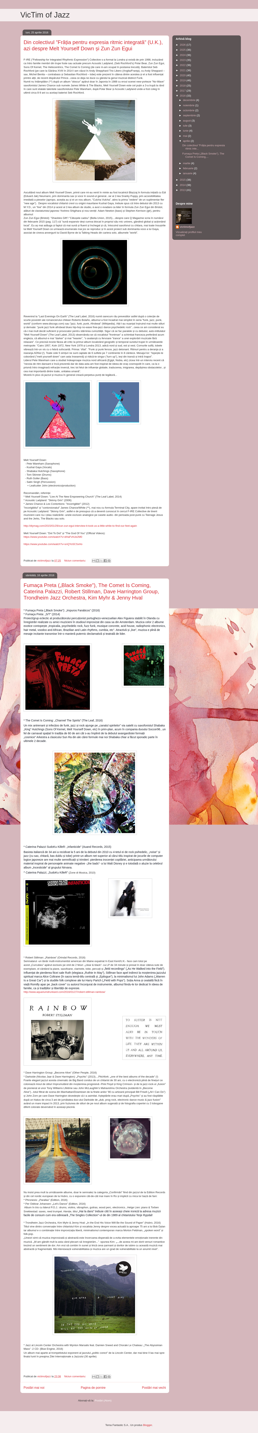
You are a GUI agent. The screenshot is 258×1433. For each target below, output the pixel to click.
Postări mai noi (34, 1387)
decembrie (189, 100)
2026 (183, 44)
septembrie (190, 115)
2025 (183, 49)
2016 (183, 95)
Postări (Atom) (103, 1400)
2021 (183, 70)
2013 (183, 190)
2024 (183, 55)
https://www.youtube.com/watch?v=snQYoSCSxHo (53, 544)
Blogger (147, 1425)
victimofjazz (187, 226)
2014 (183, 184)
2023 (183, 60)
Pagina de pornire (93, 1387)
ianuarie (188, 173)
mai (185, 135)
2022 (183, 65)
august (187, 120)
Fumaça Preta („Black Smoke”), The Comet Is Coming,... (203, 155)
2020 (183, 75)
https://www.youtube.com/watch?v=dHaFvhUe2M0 (53, 536)
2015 (183, 179)
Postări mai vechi (154, 1387)
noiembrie (189, 105)
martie (187, 163)
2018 (183, 85)
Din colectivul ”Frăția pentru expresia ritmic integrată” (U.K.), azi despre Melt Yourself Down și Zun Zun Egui (93, 45)
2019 (183, 80)
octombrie (189, 110)
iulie (185, 125)
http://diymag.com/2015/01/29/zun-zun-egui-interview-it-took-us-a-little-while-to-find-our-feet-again (80, 525)
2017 (183, 90)
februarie (188, 168)
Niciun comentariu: (75, 560)
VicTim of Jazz (45, 15)
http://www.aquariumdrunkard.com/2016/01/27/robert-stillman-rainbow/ (64, 991)
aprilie (187, 140)
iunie (186, 130)
